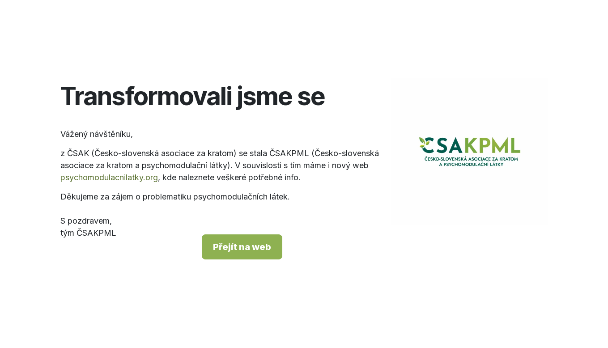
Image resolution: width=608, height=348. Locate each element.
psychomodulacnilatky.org (109, 177)
